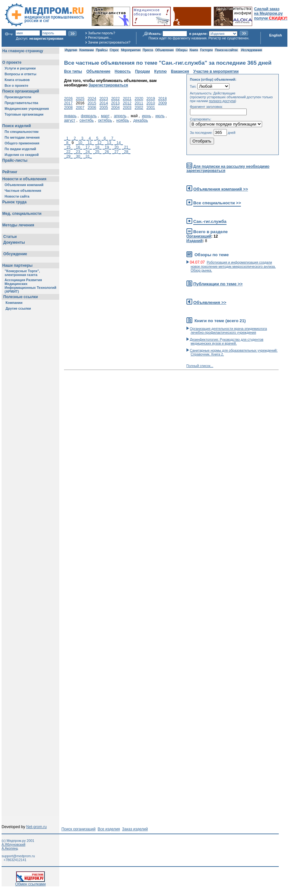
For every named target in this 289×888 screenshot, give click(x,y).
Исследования (251, 50)
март (105, 116)
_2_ (74, 138)
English (275, 35)
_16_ (78, 147)
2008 (68, 107)
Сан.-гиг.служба (209, 221)
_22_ (68, 152)
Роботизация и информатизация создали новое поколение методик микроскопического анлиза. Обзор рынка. (233, 266)
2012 (127, 103)
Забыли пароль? (101, 33)
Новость (123, 71)
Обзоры (181, 50)
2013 (115, 103)
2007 (80, 107)
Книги (193, 50)
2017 (68, 103)
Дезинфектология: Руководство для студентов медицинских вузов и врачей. (226, 341)
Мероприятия (130, 50)
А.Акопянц (10, 848)
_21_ (126, 147)
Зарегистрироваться (108, 85)
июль (160, 116)
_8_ (67, 143)
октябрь (105, 120)
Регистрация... (99, 37)
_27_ (116, 152)
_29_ (68, 156)
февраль (89, 116)
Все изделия (109, 829)
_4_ (90, 138)
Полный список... (199, 366)
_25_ (97, 152)
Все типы (73, 71)
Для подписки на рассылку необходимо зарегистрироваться (227, 168)
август (69, 120)
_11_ (90, 143)
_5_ (97, 138)
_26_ (107, 152)
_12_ (99, 143)
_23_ (78, 152)
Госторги (206, 50)
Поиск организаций (79, 829)
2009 (162, 103)
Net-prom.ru (36, 827)
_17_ (87, 147)
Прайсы (101, 50)
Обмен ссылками (30, 882)
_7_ (112, 138)
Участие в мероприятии (216, 71)
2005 (103, 107)
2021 (127, 98)
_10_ (80, 143)
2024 (91, 98)
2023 (103, 98)
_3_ (82, 138)
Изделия (71, 50)
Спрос (114, 50)
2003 (127, 107)
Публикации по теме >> (218, 283)
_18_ (97, 147)
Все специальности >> (217, 202)
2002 (139, 107)
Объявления (164, 50)
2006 (91, 107)
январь (70, 116)
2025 (80, 98)
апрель (120, 116)
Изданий (194, 241)
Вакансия (180, 71)
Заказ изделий (135, 829)
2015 (91, 103)
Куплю (160, 71)
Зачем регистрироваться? (109, 42)
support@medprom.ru (18, 856)
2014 (103, 103)
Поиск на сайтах (226, 50)
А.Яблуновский (13, 844)
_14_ (118, 143)
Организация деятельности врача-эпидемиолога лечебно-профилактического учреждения (228, 330)
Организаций (198, 236)
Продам (142, 71)
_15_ (68, 147)
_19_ (107, 147)
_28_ (126, 152)
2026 (68, 98)
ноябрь (122, 120)
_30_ (78, 156)
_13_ (109, 143)
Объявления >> (209, 302)
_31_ (87, 156)
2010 (150, 103)
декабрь (140, 120)
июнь (146, 116)
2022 (115, 98)
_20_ (116, 147)
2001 (150, 107)
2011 (139, 103)
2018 (162, 98)
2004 (115, 107)
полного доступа (222, 101)
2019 (150, 98)
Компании (86, 50)
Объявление (98, 71)
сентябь (86, 120)
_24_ (87, 152)
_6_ (105, 138)
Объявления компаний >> (220, 189)
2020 (139, 98)
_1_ (67, 138)
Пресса (147, 50)
